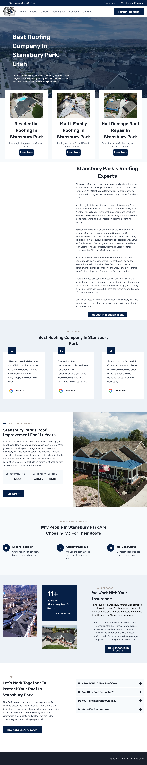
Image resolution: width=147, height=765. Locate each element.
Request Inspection (128, 11)
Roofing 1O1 (58, 11)
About (33, 11)
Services (74, 11)
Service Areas (110, 3)
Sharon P (120, 390)
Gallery (44, 11)
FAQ (122, 3)
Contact (87, 11)
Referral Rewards (134, 3)
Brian (19, 390)
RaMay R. (71, 390)
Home (23, 11)
